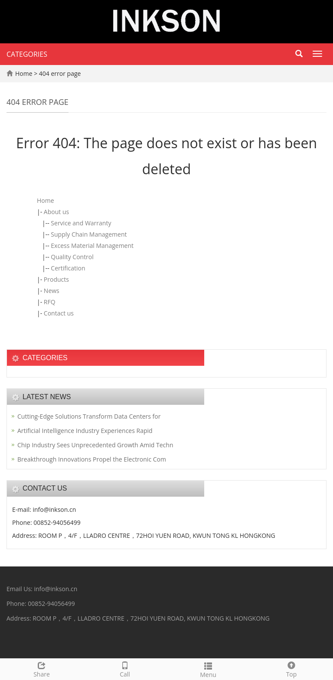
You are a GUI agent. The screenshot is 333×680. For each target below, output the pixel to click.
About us (56, 212)
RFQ (50, 302)
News (51, 290)
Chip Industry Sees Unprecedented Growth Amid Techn (95, 445)
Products (56, 279)
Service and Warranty (81, 223)
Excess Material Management (92, 245)
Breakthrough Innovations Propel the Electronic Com (91, 459)
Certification (68, 268)
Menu (208, 669)
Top (291, 668)
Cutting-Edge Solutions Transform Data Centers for (88, 416)
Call (124, 668)
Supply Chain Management (89, 234)
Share (41, 668)
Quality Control (72, 257)
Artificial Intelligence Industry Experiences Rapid (85, 430)
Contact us (59, 313)
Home (24, 73)
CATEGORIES (27, 54)
